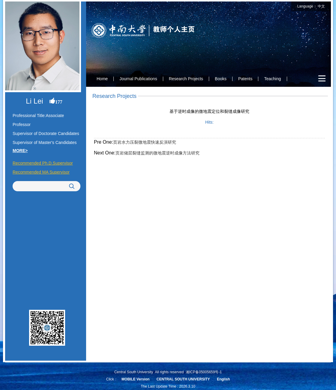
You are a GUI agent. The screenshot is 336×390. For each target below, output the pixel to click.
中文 (321, 6)
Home (102, 78)
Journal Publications (138, 78)
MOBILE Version (135, 379)
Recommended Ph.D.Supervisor (43, 163)
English (223, 379)
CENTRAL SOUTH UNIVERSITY (183, 379)
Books (220, 78)
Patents (245, 78)
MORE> (20, 150)
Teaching (272, 78)
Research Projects (186, 78)
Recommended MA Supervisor (41, 172)
